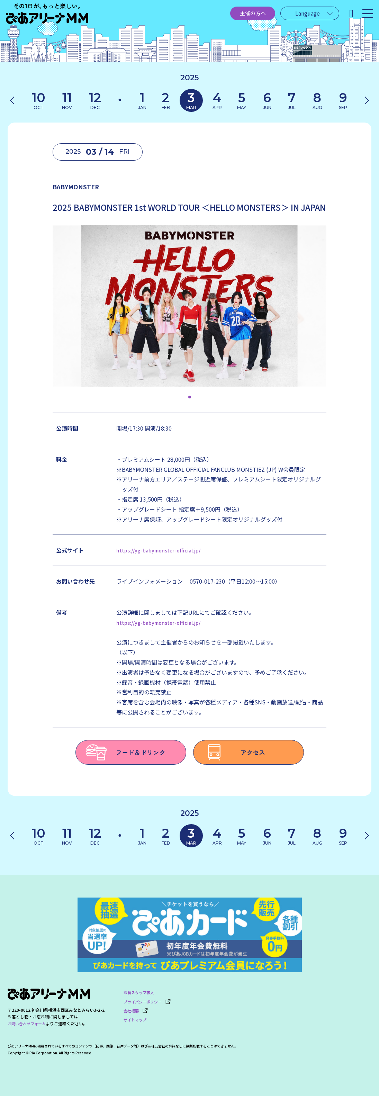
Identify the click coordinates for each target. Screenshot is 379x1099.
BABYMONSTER (101, 185)
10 (40, 101)
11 (67, 101)
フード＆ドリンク (125, 754)
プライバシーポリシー (149, 1003)
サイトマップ (136, 1018)
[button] (189, 398)
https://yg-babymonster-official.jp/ (161, 552)
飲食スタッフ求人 (140, 995)
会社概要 (137, 1011)
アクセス (234, 754)
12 (94, 101)
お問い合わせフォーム (28, 1026)
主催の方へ (233, 16)
